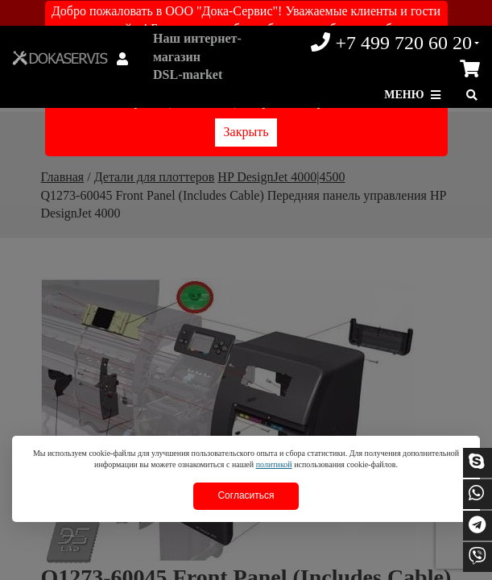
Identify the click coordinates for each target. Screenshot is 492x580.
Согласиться (245, 495)
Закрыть (246, 132)
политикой (274, 464)
